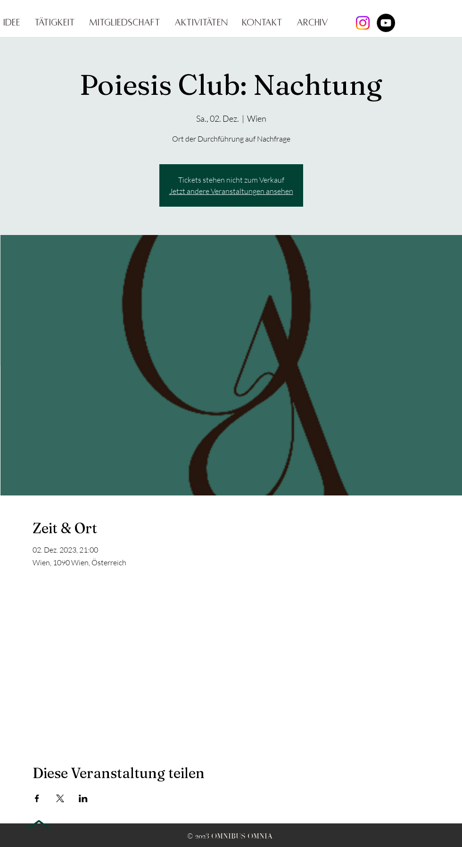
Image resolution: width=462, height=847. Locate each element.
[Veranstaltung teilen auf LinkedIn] (83, 798)
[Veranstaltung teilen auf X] (60, 798)
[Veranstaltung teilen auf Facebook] (37, 798)
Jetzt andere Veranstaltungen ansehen (231, 191)
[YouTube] (386, 23)
